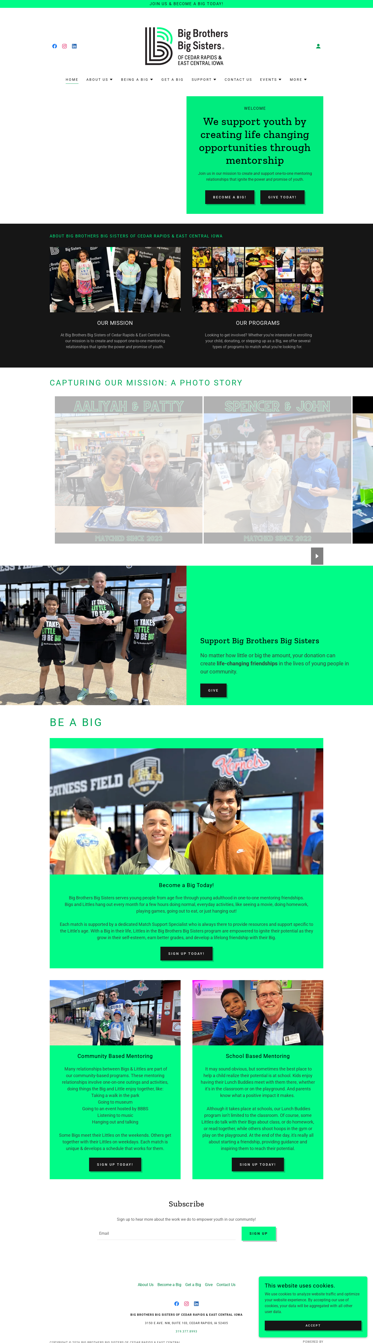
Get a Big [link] (172, 80)
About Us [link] (146, 1286)
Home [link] (72, 80)
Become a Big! (230, 197)
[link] (55, 46)
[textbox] (166, 1234)
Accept (317, 1325)
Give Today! (282, 197)
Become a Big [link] (169, 1286)
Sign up (258, 1234)
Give (213, 690)
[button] (318, 46)
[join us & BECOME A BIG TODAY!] (186, 4)
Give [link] (209, 1286)
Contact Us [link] (238, 80)
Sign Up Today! (186, 954)
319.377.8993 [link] (186, 1332)
